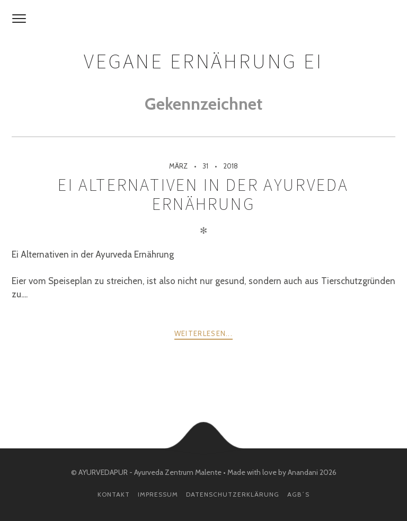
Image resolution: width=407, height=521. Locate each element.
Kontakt (114, 494)
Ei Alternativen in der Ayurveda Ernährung (203, 194)
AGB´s (298, 494)
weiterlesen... (203, 333)
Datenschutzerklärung (232, 494)
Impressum (158, 494)
